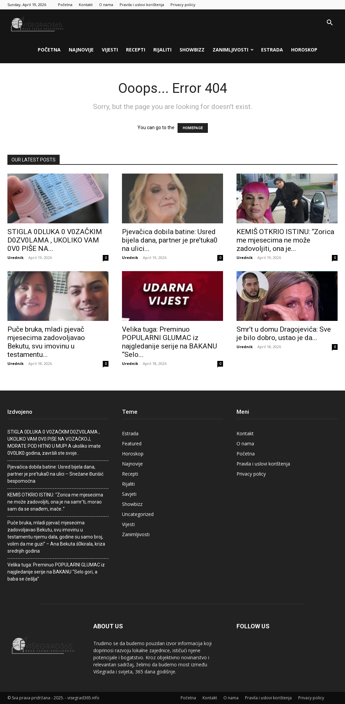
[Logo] (37, 22)
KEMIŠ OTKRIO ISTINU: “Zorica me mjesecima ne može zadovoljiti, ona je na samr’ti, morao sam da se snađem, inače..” (55, 502)
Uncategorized (138, 514)
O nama (106, 4)
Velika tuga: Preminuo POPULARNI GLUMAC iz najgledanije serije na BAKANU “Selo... (169, 342)
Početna (65, 4)
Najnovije (81, 49)
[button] (329, 23)
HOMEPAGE (193, 128)
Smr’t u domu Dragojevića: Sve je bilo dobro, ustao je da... (284, 333)
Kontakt (86, 4)
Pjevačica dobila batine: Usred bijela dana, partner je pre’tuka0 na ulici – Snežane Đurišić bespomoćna (55, 474)
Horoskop (304, 49)
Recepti (135, 49)
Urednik (15, 257)
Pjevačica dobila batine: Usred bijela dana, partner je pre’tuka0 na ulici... (170, 240)
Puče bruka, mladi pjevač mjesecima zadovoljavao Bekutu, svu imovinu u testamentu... (46, 342)
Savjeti (129, 494)
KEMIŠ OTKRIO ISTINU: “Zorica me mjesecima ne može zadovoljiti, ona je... (285, 240)
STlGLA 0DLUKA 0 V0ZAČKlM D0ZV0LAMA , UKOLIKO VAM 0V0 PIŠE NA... (54, 240)
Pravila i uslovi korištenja (142, 4)
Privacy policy (182, 4)
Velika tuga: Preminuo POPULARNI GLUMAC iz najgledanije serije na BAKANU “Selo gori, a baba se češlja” (56, 572)
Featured (132, 443)
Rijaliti (162, 49)
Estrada (272, 49)
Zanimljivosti (233, 49)
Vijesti (110, 49)
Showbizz (192, 49)
